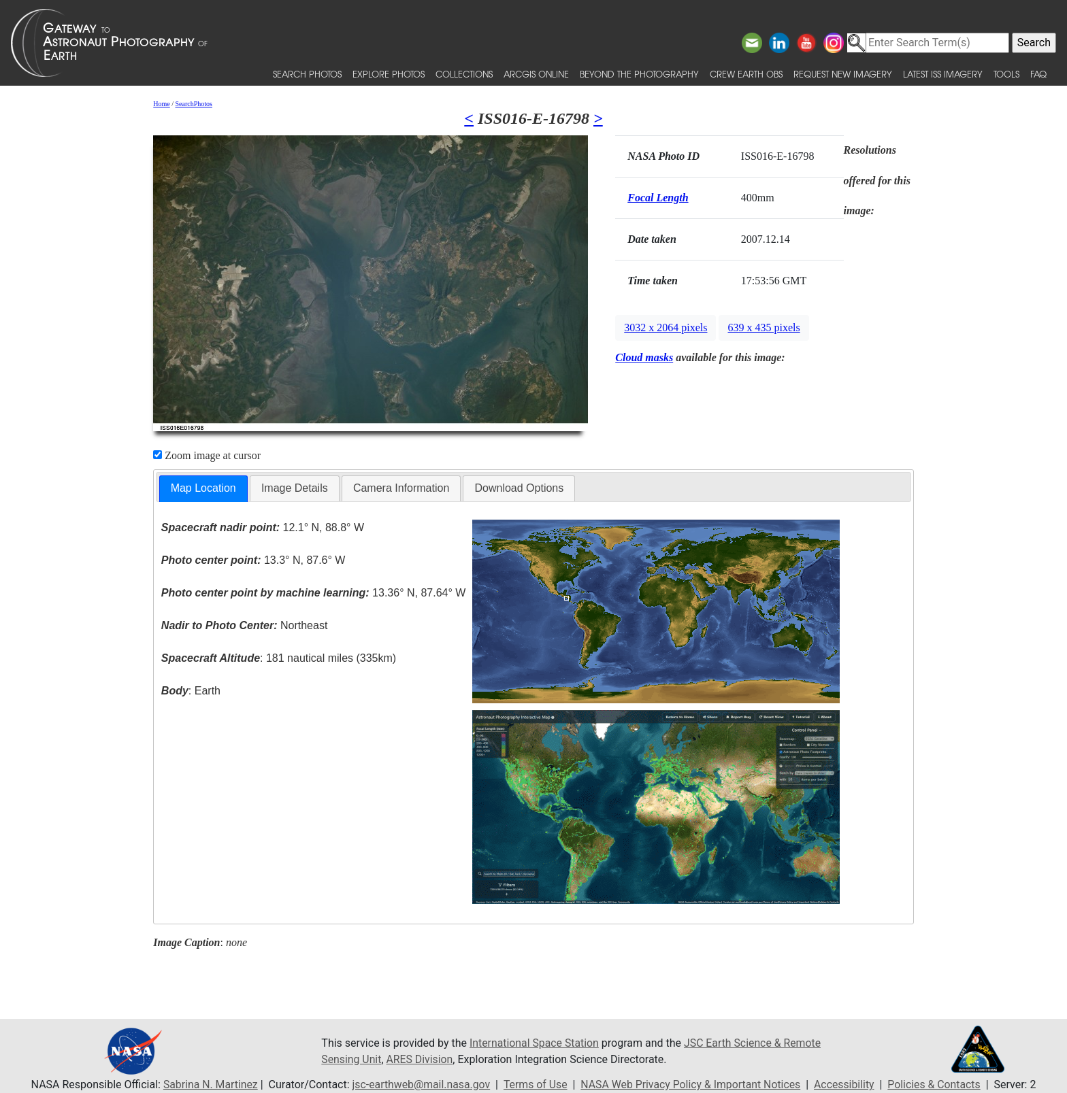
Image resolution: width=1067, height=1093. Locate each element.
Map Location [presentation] (203, 488)
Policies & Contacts (937, 1084)
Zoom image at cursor (207, 455)
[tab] (203, 488)
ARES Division (421, 1059)
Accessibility (846, 1084)
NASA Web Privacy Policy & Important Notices (691, 1084)
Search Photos (307, 73)
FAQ (1038, 73)
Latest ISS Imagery (943, 73)
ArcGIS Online (536, 73)
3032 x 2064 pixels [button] (665, 327)
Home (161, 103)
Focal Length (657, 197)
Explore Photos (388, 73)
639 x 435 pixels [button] (763, 327)
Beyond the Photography (639, 73)
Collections (464, 73)
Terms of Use (534, 1084)
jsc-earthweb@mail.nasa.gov (419, 1084)
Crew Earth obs (746, 73)
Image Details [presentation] (294, 488)
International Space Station (535, 1043)
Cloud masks (644, 357)
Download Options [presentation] (518, 488)
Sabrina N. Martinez (207, 1084)
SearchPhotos (194, 103)
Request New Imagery (842, 73)
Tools (1006, 73)
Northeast (244, 625)
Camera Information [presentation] (401, 488)
